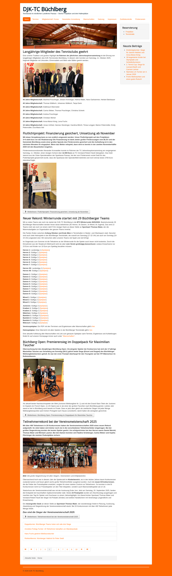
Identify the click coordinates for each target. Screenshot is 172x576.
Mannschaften (88, 19)
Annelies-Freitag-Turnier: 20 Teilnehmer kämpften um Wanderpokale (51, 529)
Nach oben (145, 571)
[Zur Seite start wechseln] (26, 549)
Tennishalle (130, 34)
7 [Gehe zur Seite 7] (62, 549)
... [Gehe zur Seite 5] (54, 549)
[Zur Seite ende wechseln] (87, 549)
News (26, 19)
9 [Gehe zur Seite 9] (71, 549)
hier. (93, 326)
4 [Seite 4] (49, 549)
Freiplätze (129, 32)
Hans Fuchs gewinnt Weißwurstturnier (39, 534)
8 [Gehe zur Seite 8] (67, 549)
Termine (35, 19)
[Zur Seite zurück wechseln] (31, 549)
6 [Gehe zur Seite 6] (58, 549)
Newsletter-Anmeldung (71, 19)
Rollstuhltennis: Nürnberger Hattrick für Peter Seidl (44, 538)
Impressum (112, 19)
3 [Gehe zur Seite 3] (45, 549)
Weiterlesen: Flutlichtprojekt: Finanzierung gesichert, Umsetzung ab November (56, 212)
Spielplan (45, 250)
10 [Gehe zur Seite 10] (76, 549)
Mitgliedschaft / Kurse (50, 19)
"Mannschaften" (68, 336)
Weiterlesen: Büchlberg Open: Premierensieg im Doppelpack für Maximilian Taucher (58, 415)
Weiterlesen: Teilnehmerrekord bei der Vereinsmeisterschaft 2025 (51, 517)
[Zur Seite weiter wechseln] (82, 549)
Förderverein (140, 19)
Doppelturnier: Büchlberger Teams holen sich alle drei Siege (48, 524)
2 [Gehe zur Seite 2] (40, 549)
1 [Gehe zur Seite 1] (36, 549)
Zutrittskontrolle (126, 19)
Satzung (101, 19)
